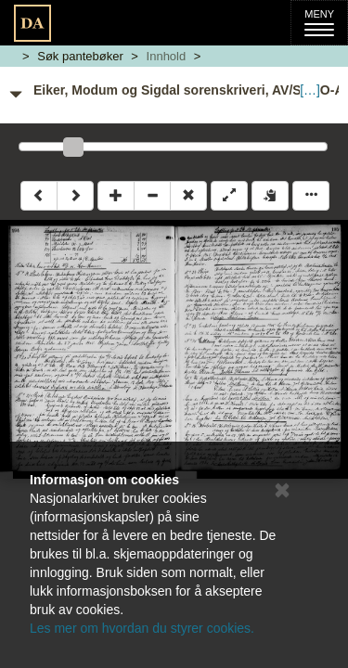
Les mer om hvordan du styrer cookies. (142, 628)
